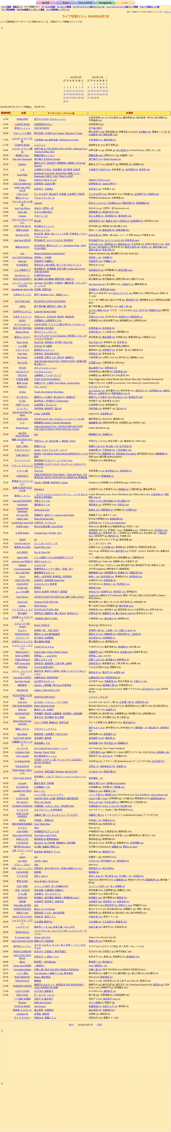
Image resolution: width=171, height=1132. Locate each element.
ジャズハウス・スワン (22, 921)
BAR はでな (22, 839)
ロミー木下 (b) (140, 310)
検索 (6, 7)
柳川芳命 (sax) (126, 605)
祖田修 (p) (94, 872)
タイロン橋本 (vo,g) (99, 310)
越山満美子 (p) (96, 367)
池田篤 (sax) (111, 794)
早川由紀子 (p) (96, 240)
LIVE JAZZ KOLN (22, 778)
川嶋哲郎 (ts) (109, 634)
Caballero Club (22, 752)
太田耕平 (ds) (95, 901)
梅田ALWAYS (22, 247)
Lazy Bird (22, 861)
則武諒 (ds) (123, 504)
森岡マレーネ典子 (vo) (100, 397)
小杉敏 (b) (107, 257)
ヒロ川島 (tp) (107, 547)
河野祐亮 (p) (107, 509)
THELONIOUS (22, 659)
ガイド (18, 7)
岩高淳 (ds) (144, 169)
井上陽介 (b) (123, 501)
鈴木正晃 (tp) (95, 235)
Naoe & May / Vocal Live (46, 881)
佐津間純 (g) (109, 638)
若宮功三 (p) (141, 390)
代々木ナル (22, 397)
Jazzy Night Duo (42, 824)
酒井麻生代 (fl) (107, 766)
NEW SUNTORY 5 (22, 279)
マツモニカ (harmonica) (114, 522)
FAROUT (22, 386)
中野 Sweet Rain (22, 663)
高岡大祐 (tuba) (107, 289)
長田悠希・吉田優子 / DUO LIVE (51, 734)
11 (70, 91)
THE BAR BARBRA (22, 706)
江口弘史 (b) (158, 761)
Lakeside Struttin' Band (45, 311)
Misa (36, 827)
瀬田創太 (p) (95, 504)
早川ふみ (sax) (96, 802)
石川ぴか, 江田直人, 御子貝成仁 (50, 951)
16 (64, 94)
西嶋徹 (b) (123, 743)
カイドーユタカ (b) (114, 240)
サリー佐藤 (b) (96, 1002)
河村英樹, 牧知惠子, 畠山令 (48, 408)
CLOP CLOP (22, 798)
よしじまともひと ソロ (46, 543)
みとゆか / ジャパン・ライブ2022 (51, 702)
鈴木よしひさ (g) (97, 203)
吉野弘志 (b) (95, 613)
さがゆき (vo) (95, 771)
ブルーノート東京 (22, 133)
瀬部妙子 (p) (109, 991)
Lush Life (22, 702)
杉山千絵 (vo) (95, 342)
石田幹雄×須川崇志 (44, 328)
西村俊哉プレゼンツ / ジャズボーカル (53, 460)
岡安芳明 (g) (123, 634)
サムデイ (22, 630)
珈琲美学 (22, 685)
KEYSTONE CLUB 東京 (22, 696)
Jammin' (22, 565)
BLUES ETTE (22, 235)
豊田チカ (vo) (95, 634)
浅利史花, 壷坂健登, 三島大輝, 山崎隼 (53, 663)
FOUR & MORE (22, 1006)
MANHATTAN (22, 713)
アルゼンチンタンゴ (44, 198)
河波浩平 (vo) (95, 261)
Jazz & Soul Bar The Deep (22, 413)
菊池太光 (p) (95, 672)
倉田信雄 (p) (109, 139)
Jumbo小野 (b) (109, 183)
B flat (22, 794)
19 (73, 94)
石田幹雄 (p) (95, 328)
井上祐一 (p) (112, 446)
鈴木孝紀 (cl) (111, 470)
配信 (8, 9)
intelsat (22, 605)
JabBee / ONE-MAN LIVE (47, 690)
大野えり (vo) (95, 501)
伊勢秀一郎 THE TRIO (46, 630)
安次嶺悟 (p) (103, 247)
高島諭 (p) (123, 489)
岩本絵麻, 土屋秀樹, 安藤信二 (49, 890)
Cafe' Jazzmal (22, 756)
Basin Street (22, 342)
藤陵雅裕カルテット (44, 572)
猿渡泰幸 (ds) (132, 956)
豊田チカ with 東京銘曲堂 (47, 634)
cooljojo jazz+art (22, 543)
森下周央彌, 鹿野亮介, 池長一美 (50, 306)
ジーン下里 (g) (96, 794)
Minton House (22, 332)
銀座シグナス (22, 729)
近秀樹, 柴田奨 (41, 1014)
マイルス (22, 827)
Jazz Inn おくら (22, 275)
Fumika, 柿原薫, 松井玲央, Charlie (51, 482)
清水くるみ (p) (96, 876)
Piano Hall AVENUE (22, 835)
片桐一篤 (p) (95, 969)
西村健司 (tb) (95, 533)
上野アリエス (22, 404)
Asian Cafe (22, 602)
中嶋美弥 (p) (110, 681)
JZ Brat (22, 392)
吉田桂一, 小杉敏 (42, 257)
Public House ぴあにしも (22, 771)
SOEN (22, 539)
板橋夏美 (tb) (95, 422)
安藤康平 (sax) (96, 652)
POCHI (22, 367)
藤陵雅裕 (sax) (96, 572)
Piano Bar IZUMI (22, 905)
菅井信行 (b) (132, 299)
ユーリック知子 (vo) (99, 886)
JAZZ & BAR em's (22, 183)
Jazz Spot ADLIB (22, 240)
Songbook (105, 2)
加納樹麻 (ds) (142, 203)
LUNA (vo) (94, 861)
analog (22, 857)
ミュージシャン (122, 7)
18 (70, 94)
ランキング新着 (64, 7)
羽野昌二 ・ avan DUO (45, 655)
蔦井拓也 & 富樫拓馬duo (46, 839)
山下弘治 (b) (125, 446)
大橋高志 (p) (108, 1010)
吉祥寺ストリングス (22, 641)
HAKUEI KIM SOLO (44, 697)
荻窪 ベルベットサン (22, 868)
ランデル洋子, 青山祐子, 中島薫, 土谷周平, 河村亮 (59, 194)
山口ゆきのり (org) (150, 689)
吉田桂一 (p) (95, 257)
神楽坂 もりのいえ (22, 1010)
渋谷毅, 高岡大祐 (42, 289)
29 (82, 97)
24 (67, 97)
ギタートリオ (41, 216)
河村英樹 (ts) (95, 408)
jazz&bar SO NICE (22, 791)
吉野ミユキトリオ (43, 659)
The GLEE (22, 362)
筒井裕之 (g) (123, 584)
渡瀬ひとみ (40, 446)
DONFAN (22, 667)
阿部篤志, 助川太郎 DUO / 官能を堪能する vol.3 (58, 868)
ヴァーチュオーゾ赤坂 (22, 203)
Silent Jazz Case (41, 509)
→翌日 (98, 1025)
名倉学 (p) (111, 709)
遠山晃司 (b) (95, 1010)
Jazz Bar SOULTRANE (22, 434)
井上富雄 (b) (122, 150)
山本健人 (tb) (162, 752)
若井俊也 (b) (123, 861)
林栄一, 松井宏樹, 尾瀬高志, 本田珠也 (53, 576)
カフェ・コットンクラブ (22, 672)
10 (67, 91)
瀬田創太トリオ (42, 504)
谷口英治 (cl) (95, 638)
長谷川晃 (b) (108, 249)
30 (64, 101)
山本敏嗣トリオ (42, 787)
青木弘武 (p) (129, 722)
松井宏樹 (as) (107, 576)
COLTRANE (22, 842)
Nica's (22, 576)
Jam (36, 434)
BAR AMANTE (22, 977)
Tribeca (22, 180)
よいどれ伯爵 (22, 591)
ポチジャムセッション (45, 367)
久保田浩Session (42, 275)
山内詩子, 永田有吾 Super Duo (49, 580)
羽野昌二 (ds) (95, 655)
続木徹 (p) (110, 659)
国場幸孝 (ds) (152, 879)
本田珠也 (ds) (135, 576)
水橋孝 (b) (107, 434)
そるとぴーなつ (22, 450)
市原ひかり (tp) (96, 316)
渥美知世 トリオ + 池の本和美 (49, 912)
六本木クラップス (22, 294)
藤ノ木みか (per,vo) (125, 613)
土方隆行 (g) (144, 131)
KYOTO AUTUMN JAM (46, 609)
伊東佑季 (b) (95, 450)
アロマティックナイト (45, 729)
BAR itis (22, 709)
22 (82, 94)
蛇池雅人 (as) (95, 897)
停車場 (22, 901)
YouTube (30, 9)
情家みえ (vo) (95, 791)
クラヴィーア (22, 638)
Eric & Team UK (42, 552)
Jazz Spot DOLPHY (22, 501)
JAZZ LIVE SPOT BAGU (22, 956)
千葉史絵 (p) (108, 450)
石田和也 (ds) (120, 371)
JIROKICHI (22, 690)
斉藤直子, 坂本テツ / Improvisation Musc (54, 515)
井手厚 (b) (122, 342)
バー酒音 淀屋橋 (22, 998)
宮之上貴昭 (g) (96, 216)
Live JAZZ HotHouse (22, 257)
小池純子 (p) (127, 284)
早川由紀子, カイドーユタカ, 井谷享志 (53, 240)
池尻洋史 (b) (123, 901)
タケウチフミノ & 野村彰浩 (48, 809)
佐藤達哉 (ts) (95, 1006)
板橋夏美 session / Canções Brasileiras (52, 422)
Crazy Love (22, 194)
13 (76, 91)
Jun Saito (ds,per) (97, 284)
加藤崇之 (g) (108, 613)
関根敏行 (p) (95, 434)
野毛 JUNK (22, 881)
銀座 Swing (22, 383)
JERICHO (22, 897)
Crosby (22, 717)
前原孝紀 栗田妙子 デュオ (47, 851)
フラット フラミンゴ (22, 465)
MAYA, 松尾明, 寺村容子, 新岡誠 (50, 591)
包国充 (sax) (155, 310)
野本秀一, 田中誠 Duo (45, 962)
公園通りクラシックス (22, 743)
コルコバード (22, 371)
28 (79, 97)
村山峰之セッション (44, 226)
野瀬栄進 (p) (107, 476)
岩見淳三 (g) (95, 189)
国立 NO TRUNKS (22, 328)
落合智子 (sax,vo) (111, 998)
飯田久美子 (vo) (97, 783)
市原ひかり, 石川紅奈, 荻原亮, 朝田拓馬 (54, 316)
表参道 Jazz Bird (22, 547)
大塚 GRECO (22, 455)
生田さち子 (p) (110, 1006)
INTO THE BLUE (22, 226)
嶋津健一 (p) (141, 727)
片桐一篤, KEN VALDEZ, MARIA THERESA (56, 969)
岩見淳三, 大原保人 (44, 189)
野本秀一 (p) (95, 962)
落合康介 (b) (110, 618)
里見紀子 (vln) (136, 397)
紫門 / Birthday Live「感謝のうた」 (52, 294)
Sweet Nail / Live (42, 547)
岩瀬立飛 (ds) (116, 518)
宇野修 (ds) (119, 787)
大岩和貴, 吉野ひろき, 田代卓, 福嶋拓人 (54, 357)
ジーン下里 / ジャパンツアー (48, 794)
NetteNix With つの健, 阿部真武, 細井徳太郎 (56, 798)
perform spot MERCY (22, 561)
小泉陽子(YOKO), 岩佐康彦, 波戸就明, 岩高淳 (57, 169)
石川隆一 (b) (125, 876)
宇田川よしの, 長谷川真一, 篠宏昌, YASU (55, 441)
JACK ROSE (22, 872)
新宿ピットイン (22, 128)
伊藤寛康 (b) (161, 453)
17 (67, 94)
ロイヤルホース (22, 324)
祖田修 (37, 872)
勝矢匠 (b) (113, 536)
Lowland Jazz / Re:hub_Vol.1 (48, 533)
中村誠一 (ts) (95, 820)
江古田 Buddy (22, 533)
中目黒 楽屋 (22, 379)
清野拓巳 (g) (110, 244)
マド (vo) (93, 386)
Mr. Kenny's (22, 802)
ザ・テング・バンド (44, 995)
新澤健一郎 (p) (110, 685)
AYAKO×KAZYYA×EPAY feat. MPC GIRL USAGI (59, 597)
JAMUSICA (22, 476)
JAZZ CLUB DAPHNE (22, 815)
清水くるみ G (41, 876)
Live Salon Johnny (22, 969)
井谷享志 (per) (132, 240)
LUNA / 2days (41, 861)
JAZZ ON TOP (22, 580)
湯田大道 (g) (95, 249)
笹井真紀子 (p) (96, 270)
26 (73, 97)
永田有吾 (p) (109, 580)
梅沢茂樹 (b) (108, 337)
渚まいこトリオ (42, 230)
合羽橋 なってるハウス (22, 618)
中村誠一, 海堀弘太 (44, 820)
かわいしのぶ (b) (110, 806)
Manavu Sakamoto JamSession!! (49, 253)
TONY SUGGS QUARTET (47, 379)
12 (73, 91)
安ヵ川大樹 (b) (142, 794)
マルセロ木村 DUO (44, 667)
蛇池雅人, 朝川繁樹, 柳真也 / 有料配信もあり (56, 897)
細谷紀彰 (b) (108, 230)
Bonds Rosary (22, 428)
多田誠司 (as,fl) (96, 738)
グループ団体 (149, 7)
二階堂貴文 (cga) (97, 752)
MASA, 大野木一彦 (44, 208)
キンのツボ (22, 748)
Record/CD (85, 2)
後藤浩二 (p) (109, 791)
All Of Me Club (22, 301)
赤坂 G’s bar (22, 912)
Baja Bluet (22, 734)
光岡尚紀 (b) (125, 470)
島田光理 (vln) (110, 134)
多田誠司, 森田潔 (42, 738)
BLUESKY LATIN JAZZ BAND (50, 301)
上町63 (22, 306)
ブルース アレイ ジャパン (22, 221)
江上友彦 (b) (108, 921)
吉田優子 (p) (109, 734)
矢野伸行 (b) (123, 659)
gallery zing (22, 518)
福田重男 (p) (110, 572)
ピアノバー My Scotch (22, 625)
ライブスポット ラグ (22, 609)
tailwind (38, 203)
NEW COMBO (22, 655)
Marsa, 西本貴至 (42, 977)
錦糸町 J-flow (22, 155)
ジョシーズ (40, 565)
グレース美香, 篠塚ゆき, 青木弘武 (51, 722)
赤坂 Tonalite (22, 230)
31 (67, 101)
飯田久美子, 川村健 (44, 783)
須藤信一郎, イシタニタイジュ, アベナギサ (55, 815)
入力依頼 (48, 7)
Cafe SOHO (22, 831)
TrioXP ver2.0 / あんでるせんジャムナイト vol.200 (59, 419)
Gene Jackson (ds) (159, 794)
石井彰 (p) (124, 221)
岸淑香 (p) (121, 766)
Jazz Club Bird (22, 572)
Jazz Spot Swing (22, 681)
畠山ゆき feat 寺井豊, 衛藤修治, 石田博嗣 (54, 842)
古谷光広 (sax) (96, 244)
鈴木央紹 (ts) (109, 501)
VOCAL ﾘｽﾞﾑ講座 (43, 346)
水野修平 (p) (108, 350)
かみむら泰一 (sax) (98, 798)
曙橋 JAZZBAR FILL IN (22, 441)
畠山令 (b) (121, 408)
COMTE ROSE (22, 124)
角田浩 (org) (95, 587)
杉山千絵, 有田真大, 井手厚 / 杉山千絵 (53, 342)
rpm (22, 253)
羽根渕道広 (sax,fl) (120, 393)
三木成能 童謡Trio (43, 921)
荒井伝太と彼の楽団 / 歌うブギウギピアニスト (58, 265)
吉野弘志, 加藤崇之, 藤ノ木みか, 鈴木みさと (56, 613)
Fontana (22, 216)
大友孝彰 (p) (106, 413)
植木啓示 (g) (122, 551)
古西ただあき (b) (127, 630)
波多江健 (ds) (95, 927)
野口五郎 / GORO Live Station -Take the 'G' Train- (58, 133)
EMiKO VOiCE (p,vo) (99, 180)
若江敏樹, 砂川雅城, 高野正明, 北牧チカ (54, 279)
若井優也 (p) (96, 778)
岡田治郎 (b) (128, 203)
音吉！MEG (22, 446)
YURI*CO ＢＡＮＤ (44, 646)
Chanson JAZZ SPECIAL (46, 602)
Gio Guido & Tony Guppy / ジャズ (51, 748)
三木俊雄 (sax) (114, 203)
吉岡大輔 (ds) (122, 230)
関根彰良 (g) (108, 453)
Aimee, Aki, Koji (42, 937)
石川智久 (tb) (160, 530)
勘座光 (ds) (121, 921)
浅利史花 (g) (95, 663)
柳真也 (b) (122, 897)
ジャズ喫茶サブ (22, 270)
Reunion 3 (39, 489)
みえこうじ (40, 791)
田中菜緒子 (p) (108, 861)
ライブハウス (88, 7)
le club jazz (22, 587)
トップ (57, 9)
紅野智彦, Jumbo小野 (44, 183)
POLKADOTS (22, 766)
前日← (72, 1025)
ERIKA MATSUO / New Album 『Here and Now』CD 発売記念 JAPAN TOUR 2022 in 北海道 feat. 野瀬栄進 (60, 476)
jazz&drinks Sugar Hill (22, 522)
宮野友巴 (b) (111, 367)
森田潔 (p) (110, 738)
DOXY (22, 320)
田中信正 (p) (110, 743)
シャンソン (40, 145)
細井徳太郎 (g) (158, 798)
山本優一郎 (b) (126, 702)
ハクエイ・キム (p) (98, 697)
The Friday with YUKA (45, 835)
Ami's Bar (22, 212)
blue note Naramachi (22, 159)
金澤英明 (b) (137, 221)
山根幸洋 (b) (104, 393)
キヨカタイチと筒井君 (45, 584)
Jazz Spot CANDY (22, 677)
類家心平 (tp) (95, 941)
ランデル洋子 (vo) (98, 194)
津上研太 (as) (111, 876)
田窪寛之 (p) (109, 901)
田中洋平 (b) (111, 905)
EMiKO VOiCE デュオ (45, 180)
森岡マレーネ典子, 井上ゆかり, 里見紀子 (54, 397)
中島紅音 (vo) (95, 916)
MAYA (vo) (94, 591)
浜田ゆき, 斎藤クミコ (45, 1017)
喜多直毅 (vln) (96, 743)
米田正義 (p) (109, 771)
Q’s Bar (37, 766)
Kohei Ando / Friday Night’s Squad (50, 652)
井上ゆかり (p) (120, 397)
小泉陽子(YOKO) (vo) (100, 169)
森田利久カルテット (44, 350)
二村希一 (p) (111, 630)
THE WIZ (22, 375)
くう (22, 422)
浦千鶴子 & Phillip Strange (47, 159)
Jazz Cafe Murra (22, 208)
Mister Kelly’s (22, 652)
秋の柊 (37, 221)
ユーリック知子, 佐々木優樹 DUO (51, 886)
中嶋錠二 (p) (109, 261)
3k (35, 539)
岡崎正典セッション (44, 155)
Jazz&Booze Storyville (22, 289)
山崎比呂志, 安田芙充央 (46, 677)
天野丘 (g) (94, 766)
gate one (22, 261)
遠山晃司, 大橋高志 (44, 1010)
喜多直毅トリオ (42, 743)
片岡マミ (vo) (125, 905)
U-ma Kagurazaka (22, 569)
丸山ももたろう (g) (122, 293)
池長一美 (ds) (125, 306)
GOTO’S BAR (22, 991)
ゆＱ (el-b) (107, 756)
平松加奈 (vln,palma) (126, 453)
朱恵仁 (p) (146, 247)
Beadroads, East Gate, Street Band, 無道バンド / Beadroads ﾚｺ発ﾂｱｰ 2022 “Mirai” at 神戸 (57, 174)
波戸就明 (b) (131, 169)
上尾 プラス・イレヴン (22, 851)
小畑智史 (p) (120, 879)
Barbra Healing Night (44, 706)
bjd (35, 857)
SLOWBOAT (22, 787)
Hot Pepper (22, 357)
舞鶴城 (37, 980)
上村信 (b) (136, 634)
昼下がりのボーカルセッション (50, 119)
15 (82, 91)
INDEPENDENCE (22, 909)
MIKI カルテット (42, 561)
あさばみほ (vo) (97, 390)
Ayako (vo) (94, 595)
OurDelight (22, 504)
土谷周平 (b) (140, 194)
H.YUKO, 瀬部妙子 (44, 991)
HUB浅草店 (22, 265)
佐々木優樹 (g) (117, 886)
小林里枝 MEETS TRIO (46, 618)
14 (79, 91)
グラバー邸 (22, 470)
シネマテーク (22, 927)
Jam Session (40, 1006)
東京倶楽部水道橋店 (22, 824)
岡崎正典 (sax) (96, 155)
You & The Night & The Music (48, 392)
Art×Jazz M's (22, 515)
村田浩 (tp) (158, 984)
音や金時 (22, 613)
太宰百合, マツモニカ (45, 522)
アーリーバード (22, 460)
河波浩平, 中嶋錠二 (44, 261)
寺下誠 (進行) (95, 128)
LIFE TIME (22, 886)
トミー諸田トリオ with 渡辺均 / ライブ (53, 557)
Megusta (22, 1002)
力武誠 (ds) (138, 876)
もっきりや (22, 809)
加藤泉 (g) (117, 846)
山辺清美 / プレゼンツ (45, 404)
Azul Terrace (22, 597)
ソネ (22, 169)
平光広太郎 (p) (111, 802)
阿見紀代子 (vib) (110, 212)
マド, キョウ (40, 386)
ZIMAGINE (22, 119)
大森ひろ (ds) (140, 681)
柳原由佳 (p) (124, 244)
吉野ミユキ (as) (96, 659)
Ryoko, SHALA (41, 625)
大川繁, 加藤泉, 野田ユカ (46, 846)
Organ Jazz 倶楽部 (22, 965)
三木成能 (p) (95, 921)
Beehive (22, 164)
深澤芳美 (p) (95, 332)
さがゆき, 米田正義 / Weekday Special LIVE (55, 771)
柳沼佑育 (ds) (124, 216)
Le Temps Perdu (22, 761)
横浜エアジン (22, 198)
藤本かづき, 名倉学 (44, 709)
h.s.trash (22, 783)
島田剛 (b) (123, 646)
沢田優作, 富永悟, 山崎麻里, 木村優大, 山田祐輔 (58, 713)
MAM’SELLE (22, 932)
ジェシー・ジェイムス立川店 (22, 284)
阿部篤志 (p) (95, 868)
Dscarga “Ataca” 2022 (44, 752)
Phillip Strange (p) (112, 159)
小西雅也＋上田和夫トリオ (48, 320)
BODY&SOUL (22, 634)
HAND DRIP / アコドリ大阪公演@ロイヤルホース (59, 324)
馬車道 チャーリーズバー (22, 482)
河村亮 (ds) (153, 194)
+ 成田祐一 (39, 965)
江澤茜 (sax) (95, 362)
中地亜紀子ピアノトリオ (46, 831)
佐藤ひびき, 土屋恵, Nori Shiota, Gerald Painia (57, 383)
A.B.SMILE (22, 552)
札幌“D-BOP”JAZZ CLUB (22, 489)
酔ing (22, 962)
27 (76, 97)
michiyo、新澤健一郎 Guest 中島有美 (52, 685)
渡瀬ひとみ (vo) (97, 446)
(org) (91, 965)
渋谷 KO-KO (22, 890)
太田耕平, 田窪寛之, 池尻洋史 (49, 901)
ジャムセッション (43, 371)
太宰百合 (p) (95, 522)
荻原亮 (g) (124, 316)
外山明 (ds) (125, 806)
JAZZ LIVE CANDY (22, 916)
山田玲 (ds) (119, 672)
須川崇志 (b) (108, 328)
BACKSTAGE (22, 980)
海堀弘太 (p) (109, 820)
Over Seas (22, 353)
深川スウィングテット (45, 332)
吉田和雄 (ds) (155, 390)
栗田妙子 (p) (108, 851)
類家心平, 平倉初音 (44, 941)
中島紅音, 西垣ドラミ (45, 916)
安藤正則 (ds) (136, 572)
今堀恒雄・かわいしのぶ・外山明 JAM (54, 806)
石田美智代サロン (43, 124)
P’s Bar (22, 401)
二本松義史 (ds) (123, 450)
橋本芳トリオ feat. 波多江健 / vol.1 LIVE (54, 927)
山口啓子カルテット (44, 681)
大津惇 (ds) (131, 509)
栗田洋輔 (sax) (160, 247)
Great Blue (22, 174)
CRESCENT (22, 584)
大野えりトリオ (42, 501)
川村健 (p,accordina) (116, 783)
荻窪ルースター (22, 337)
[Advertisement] (85, 53)
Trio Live (38, 470)
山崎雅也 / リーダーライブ (47, 375)
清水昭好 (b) (111, 216)
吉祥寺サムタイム (22, 311)
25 (70, 97)
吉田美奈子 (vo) (97, 221)
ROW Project (40, 605)
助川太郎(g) (108, 868)
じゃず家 (22, 346)
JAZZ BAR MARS (22, 738)
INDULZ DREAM (22, 951)
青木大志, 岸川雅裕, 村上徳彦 (49, 717)
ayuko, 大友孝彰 (42, 413)
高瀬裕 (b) (123, 572)
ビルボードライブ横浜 (22, 150)
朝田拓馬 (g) (136, 316)
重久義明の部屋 (42, 641)
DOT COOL (22, 995)
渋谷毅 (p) (94, 289)
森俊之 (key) (112, 221)
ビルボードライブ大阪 (22, 139)
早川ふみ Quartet (42, 802)
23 (64, 97)
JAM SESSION (41, 128)
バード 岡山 (22, 973)
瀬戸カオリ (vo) (97, 727)
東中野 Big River (22, 846)
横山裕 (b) (154, 727)
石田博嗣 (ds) (137, 842)
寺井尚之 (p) (95, 353)
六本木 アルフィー (22, 316)
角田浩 (37, 587)
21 (79, 94)
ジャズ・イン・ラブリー (22, 647)
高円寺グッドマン (22, 946)
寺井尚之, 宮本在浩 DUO (46, 353)
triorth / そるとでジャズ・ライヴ (50, 450)
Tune (66, 2)
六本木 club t (22, 526)
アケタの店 (22, 876)
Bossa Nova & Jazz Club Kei (22, 722)
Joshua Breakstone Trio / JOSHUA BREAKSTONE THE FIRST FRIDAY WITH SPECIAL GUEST (58, 427)
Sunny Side (22, 557)
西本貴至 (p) (106, 977)
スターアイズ (22, 350)
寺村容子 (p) (119, 591)
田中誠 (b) (107, 962)
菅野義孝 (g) (95, 212)
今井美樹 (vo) (95, 139)
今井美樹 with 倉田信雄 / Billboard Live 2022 (56, 139)
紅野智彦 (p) (95, 183)
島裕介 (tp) (94, 509)
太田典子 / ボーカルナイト (47, 894)
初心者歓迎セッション (45, 756)
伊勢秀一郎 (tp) (96, 630)
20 (76, 94)
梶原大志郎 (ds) (132, 247)
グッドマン (22, 408)
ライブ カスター (22, 1017)
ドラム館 (22, 894)
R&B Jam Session (42, 1002)
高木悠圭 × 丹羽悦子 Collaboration (51, 401)
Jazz (36, 905)
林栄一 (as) (94, 576)
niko (36, 864)
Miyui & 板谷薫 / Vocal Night (48, 526)
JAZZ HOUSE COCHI (22, 941)
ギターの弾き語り (43, 212)
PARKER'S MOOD (22, 986)
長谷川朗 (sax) (125, 270)
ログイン (167, 12)
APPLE (22, 820)
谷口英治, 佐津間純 (44, 638)
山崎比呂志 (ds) (96, 677)
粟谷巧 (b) (107, 672)
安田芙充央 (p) (112, 677)
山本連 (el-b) (126, 652)
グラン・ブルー (22, 864)
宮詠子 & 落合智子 (43, 998)
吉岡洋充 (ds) (142, 702)
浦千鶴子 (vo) (95, 159)
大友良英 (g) (157, 494)
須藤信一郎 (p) (96, 815)
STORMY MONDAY (22, 806)
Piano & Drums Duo (44, 518)
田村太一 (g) (109, 584)
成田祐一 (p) (101, 965)
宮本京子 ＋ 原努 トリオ (46, 956)
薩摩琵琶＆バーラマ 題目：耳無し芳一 (54, 569)
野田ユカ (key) (130, 846)
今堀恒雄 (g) (95, 806)
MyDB (45, 2)
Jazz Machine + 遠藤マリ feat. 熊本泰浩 (53, 973)
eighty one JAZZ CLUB (22, 188)
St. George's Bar (22, 937)
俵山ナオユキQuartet (44, 909)
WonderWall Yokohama (22, 510)
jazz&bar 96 (22, 1014)
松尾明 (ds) (106, 591)
